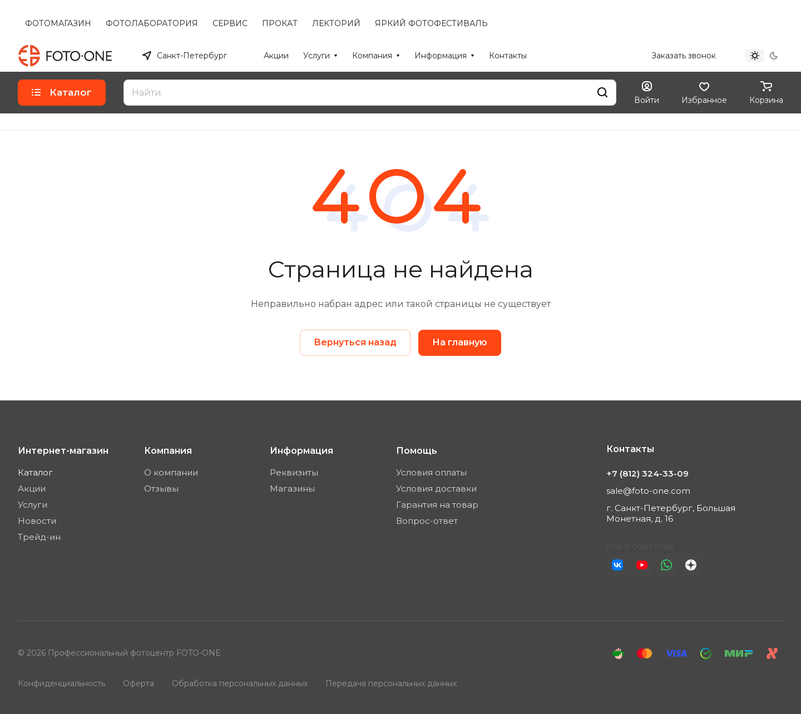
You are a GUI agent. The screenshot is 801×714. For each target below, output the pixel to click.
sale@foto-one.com (648, 490)
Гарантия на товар (437, 504)
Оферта (138, 683)
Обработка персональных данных (240, 683)
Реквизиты (294, 472)
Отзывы (161, 488)
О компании (171, 472)
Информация (301, 450)
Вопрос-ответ (427, 520)
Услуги (32, 504)
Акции (32, 488)
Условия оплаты (431, 472)
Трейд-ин (39, 537)
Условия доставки (436, 488)
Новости (37, 520)
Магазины (292, 488)
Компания (168, 450)
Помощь (416, 450)
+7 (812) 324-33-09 (604, 56)
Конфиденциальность (61, 683)
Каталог (35, 472)
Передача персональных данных (391, 683)
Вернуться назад (355, 342)
